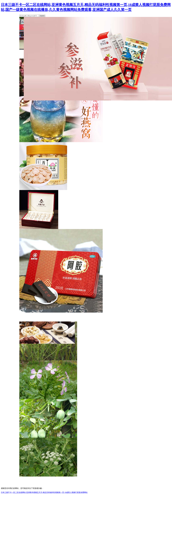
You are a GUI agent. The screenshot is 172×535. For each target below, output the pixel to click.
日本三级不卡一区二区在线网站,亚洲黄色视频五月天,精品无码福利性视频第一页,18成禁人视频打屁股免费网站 (44, 492)
